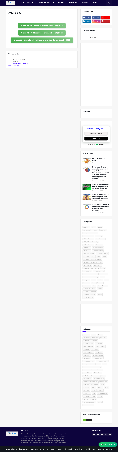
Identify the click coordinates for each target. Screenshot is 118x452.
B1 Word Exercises (88, 236)
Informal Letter (87, 271)
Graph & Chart (87, 265)
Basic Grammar (100, 239)
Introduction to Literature (90, 274)
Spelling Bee (86, 286)
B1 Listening (94, 233)
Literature (86, 277)
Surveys (100, 288)
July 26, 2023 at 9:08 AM (20, 63)
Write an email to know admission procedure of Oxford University (100, 186)
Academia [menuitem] (84, 3)
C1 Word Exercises (88, 245)
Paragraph (86, 280)
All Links (100, 227)
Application (86, 230)
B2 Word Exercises (88, 239)
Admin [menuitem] (94, 3)
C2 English (99, 245)
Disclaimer (78, 449)
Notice (102, 277)
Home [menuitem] (22, 3)
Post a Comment (13, 65)
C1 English (86, 242)
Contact (59, 449)
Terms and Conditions (104, 449)
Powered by (96, 144)
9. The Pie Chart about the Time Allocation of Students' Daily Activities (100, 207)
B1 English (86, 233)
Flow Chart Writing (96, 259)
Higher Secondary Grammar (91, 268)
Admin (93, 227)
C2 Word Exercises (98, 247)
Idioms (103, 268)
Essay (98, 256)
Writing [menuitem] (61, 3)
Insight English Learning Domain (27, 449)
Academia (86, 227)
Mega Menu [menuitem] (31, 3)
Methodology (94, 277)
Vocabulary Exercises (89, 294)
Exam (104, 256)
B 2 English (103, 230)
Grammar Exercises (96, 262)
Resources (86, 283)
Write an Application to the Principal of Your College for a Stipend (100, 196)
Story (94, 286)
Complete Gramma (88, 253)
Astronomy (95, 230)
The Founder (50, 449)
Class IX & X (86, 250)
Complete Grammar (102, 253)
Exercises (86, 259)
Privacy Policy (68, 449)
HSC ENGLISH (97, 265)
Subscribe (96, 138)
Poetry (93, 280)
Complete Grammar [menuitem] (46, 3)
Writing (100, 294)
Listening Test (103, 274)
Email (93, 256)
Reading (100, 280)
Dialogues (86, 256)
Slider (93, 283)
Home (42, 449)
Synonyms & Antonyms (89, 291)
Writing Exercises (88, 297)
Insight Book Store (99, 271)
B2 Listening (99, 236)
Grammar (86, 262)
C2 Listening (86, 247)
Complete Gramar (98, 250)
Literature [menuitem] (73, 3)
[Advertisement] (96, 74)
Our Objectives (89, 449)
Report (106, 280)
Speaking (100, 283)
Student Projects (102, 286)
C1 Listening (95, 242)
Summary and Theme (89, 288)
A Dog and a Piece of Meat (99, 160)
